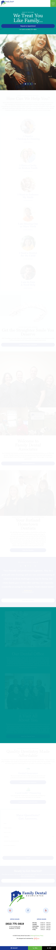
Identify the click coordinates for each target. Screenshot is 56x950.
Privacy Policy (39, 935)
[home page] (7, 3)
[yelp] (46, 910)
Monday (34, 922)
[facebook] (28, 910)
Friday (34, 929)
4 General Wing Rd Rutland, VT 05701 (14, 927)
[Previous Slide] (21, 84)
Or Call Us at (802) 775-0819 (28, 29)
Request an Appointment (28, 26)
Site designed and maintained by (28, 938)
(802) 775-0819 (14, 923)
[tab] (25, 83)
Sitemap (33, 935)
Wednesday (35, 926)
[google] (10, 910)
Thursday (34, 927)
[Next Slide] (34, 84)
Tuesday (34, 924)
